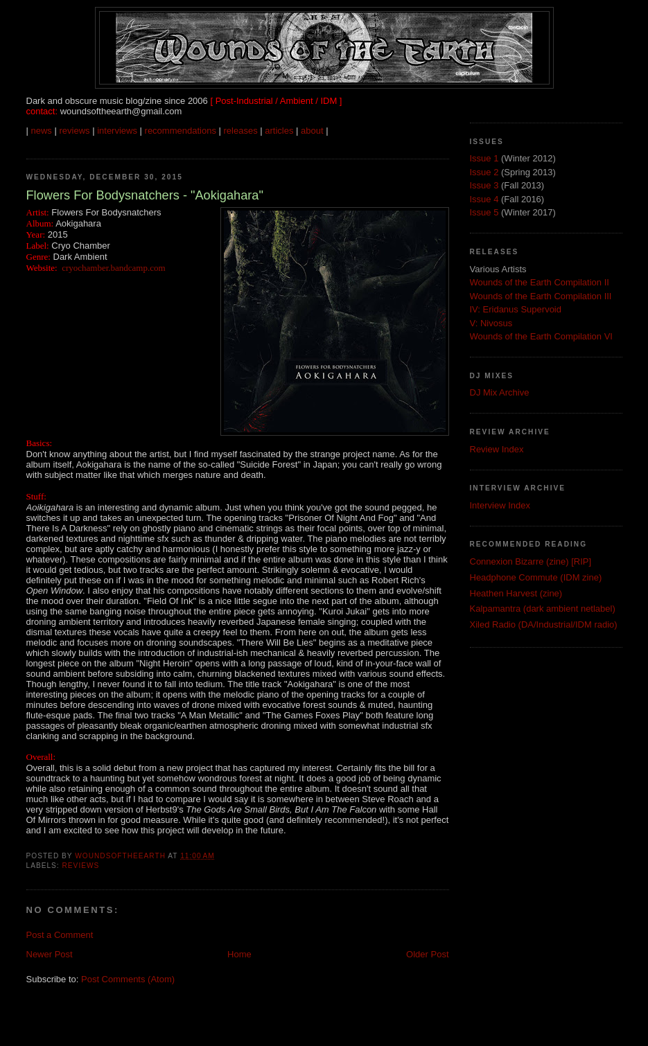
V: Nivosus (491, 323)
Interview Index (500, 505)
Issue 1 (484, 158)
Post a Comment (60, 935)
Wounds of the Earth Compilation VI (541, 336)
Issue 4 (484, 199)
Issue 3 (484, 185)
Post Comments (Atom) (128, 979)
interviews (117, 130)
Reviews (81, 865)
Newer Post (49, 954)
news (41, 130)
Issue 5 (484, 212)
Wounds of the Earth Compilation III (541, 296)
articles (279, 130)
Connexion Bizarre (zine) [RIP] (531, 561)
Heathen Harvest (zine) (516, 593)
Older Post (427, 954)
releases (241, 130)
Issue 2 (484, 172)
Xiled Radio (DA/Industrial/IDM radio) (544, 624)
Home (239, 954)
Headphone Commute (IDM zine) (536, 577)
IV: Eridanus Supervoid (515, 309)
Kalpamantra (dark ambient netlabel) (542, 608)
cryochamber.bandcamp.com (113, 268)
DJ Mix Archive (499, 392)
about (312, 130)
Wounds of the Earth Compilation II (539, 282)
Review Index (497, 449)
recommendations (180, 130)
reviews (74, 130)
